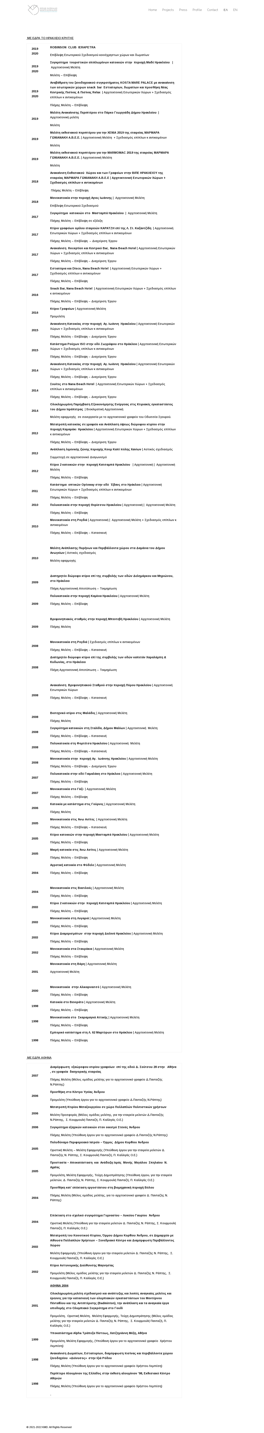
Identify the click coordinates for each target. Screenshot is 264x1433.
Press (183, 10)
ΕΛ (226, 10)
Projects (168, 10)
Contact (212, 10)
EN (235, 10)
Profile (197, 10)
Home (152, 10)
